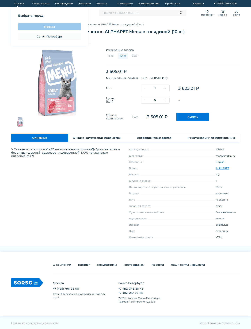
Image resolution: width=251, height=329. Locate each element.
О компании (125, 3)
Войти (236, 12)
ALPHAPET (222, 168)
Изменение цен (148, 3)
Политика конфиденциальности (34, 323)
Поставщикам (64, 3)
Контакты (85, 3)
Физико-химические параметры (97, 137)
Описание (39, 137)
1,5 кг (110, 55)
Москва (49, 26)
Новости (101, 3)
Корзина (222, 12)
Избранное (207, 12)
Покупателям (41, 3)
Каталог (84, 264)
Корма (220, 162)
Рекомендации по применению (211, 137)
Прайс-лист (172, 3)
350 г (135, 55)
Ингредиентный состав (154, 137)
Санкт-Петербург (49, 36)
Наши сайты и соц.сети (188, 264)
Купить (193, 116)
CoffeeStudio (231, 323)
